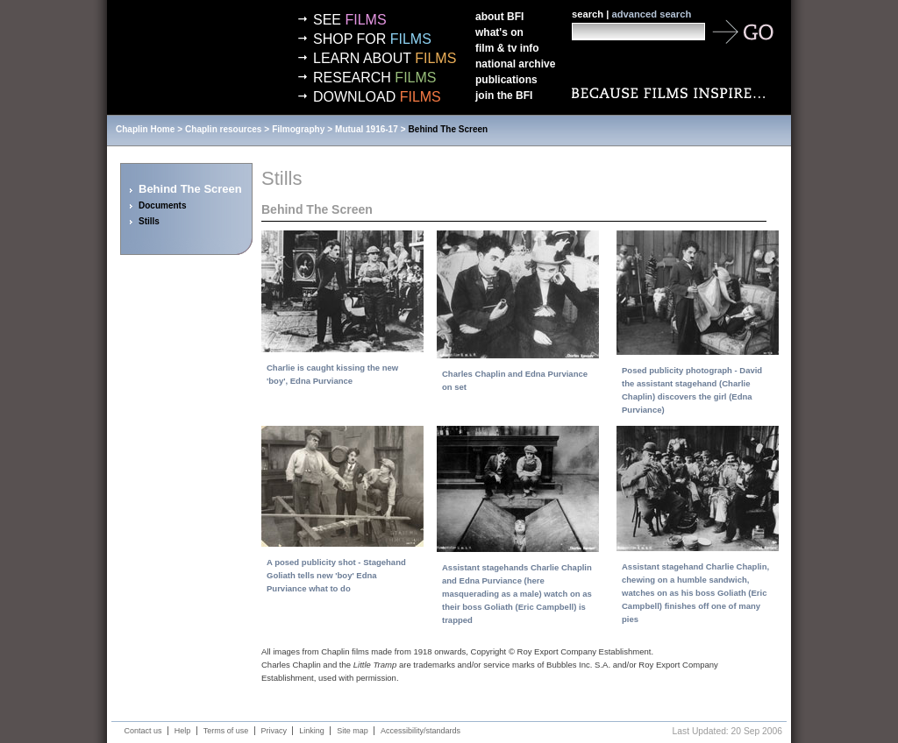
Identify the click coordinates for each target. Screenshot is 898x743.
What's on (499, 32)
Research (374, 77)
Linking (311, 730)
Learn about (384, 58)
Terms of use (226, 730)
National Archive (515, 64)
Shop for (372, 39)
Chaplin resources (223, 129)
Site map (352, 730)
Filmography (298, 129)
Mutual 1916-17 (366, 129)
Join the (503, 95)
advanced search (651, 14)
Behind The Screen (448, 129)
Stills (149, 221)
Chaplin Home (145, 129)
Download (377, 96)
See (350, 19)
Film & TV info (507, 48)
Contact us (143, 730)
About (499, 17)
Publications (506, 80)
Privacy (274, 730)
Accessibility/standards (420, 730)
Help (183, 730)
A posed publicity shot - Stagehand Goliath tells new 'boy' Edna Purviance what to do (336, 575)
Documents (162, 205)
